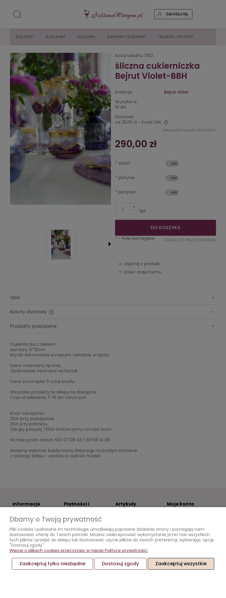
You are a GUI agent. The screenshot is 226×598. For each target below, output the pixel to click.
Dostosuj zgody (120, 563)
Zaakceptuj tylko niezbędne (52, 563)
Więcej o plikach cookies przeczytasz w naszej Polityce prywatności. (78, 550)
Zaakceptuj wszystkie (181, 563)
